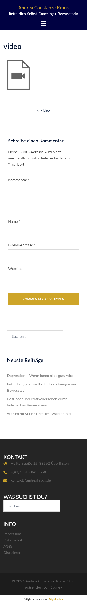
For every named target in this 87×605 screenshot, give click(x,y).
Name (14, 221)
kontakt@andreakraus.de (31, 480)
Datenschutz (13, 540)
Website (15, 268)
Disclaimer (11, 552)
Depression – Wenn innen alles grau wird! (40, 375)
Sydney (56, 587)
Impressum (12, 534)
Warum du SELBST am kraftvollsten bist (39, 413)
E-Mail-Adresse (21, 245)
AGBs (8, 546)
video (45, 110)
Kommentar (19, 179)
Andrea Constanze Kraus (43, 7)
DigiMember (56, 599)
